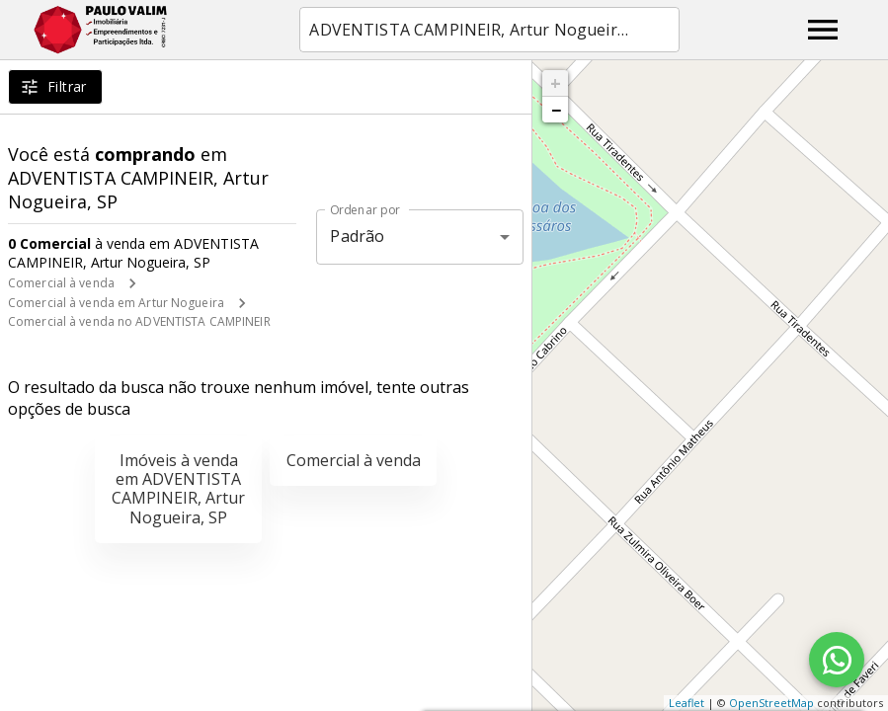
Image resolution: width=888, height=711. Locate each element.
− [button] (556, 109)
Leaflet (686, 702)
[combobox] (489, 29)
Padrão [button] (357, 236)
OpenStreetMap (771, 702)
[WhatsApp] (836, 659)
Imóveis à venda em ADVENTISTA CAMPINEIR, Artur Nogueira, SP (178, 488)
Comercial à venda (61, 283)
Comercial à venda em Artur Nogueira (116, 302)
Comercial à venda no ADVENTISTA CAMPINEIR (139, 321)
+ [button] (555, 83)
